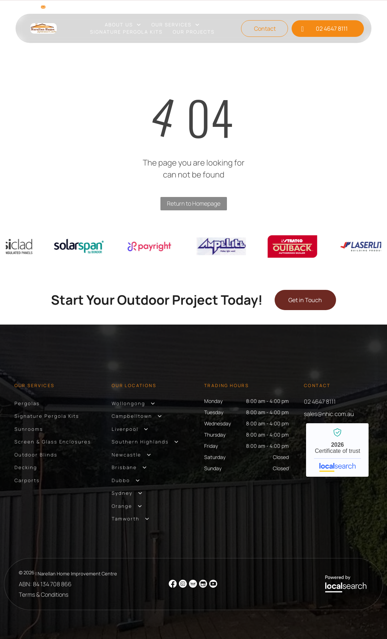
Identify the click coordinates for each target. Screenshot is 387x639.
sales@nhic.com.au (73, 7)
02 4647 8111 (320, 402)
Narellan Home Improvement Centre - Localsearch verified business (337, 450)
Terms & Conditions (43, 595)
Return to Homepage (193, 203)
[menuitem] (123, 25)
